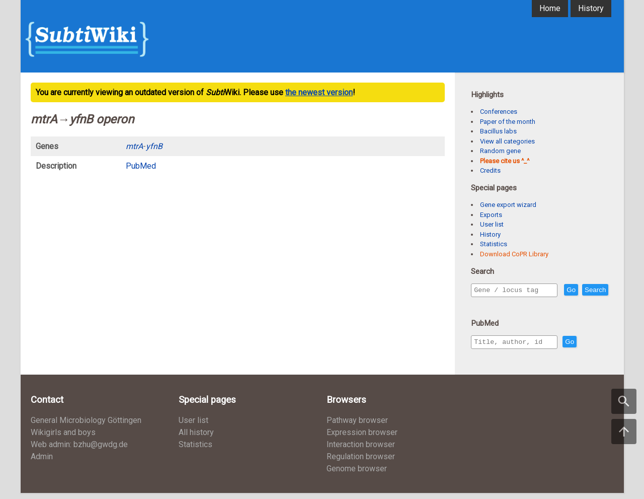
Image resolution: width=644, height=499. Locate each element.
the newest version (319, 92)
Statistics (493, 244)
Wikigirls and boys (63, 438)
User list (492, 224)
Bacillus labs (498, 131)
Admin (42, 462)
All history (196, 438)
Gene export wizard (508, 204)
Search (486, 304)
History (591, 8)
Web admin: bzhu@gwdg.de (79, 450)
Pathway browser (357, 426)
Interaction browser (361, 450)
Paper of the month (507, 121)
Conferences (498, 111)
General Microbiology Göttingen (86, 426)
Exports (491, 215)
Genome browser (357, 474)
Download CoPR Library (514, 254)
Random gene (500, 151)
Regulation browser (361, 462)
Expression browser (362, 438)
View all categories (507, 141)
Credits (490, 170)
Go (592, 290)
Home (549, 8)
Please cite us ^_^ (504, 161)
